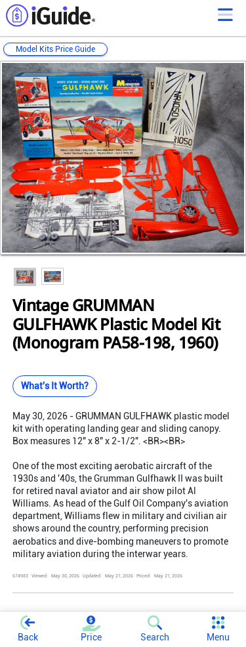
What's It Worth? (55, 386)
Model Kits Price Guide (55, 49)
